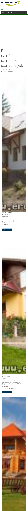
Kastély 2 (7, 493)
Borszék (3, 443)
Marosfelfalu (4, 460)
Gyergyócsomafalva (5, 423)
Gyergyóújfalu (4, 428)
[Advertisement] (14, 29)
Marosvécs (7, 495)
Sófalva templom (21, 493)
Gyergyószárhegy (5, 425)
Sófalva (21, 495)
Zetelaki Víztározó (5, 438)
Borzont (3, 451)
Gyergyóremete (4, 462)
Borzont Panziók (5, 414)
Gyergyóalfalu (4, 422)
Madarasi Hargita (5, 441)
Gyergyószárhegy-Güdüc (6, 427)
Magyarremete (4, 430)
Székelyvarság (4, 436)
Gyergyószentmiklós (6, 433)
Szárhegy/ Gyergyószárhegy (7, 455)
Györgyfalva (4, 467)
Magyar (4, 8)
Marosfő (3, 440)
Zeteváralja (3, 435)
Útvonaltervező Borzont (6, 479)
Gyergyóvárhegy (5, 470)
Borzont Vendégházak (6, 415)
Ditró (2, 431)
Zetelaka (3, 444)
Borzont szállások (6, 411)
